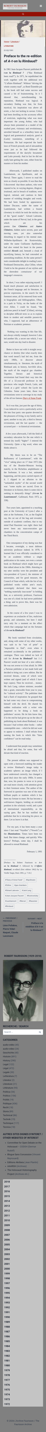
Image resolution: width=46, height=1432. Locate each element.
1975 (7, 1389)
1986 (7, 1336)
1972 (7, 1404)
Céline (8, 885)
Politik (6, 1099)
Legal (5, 1064)
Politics (6, 1095)
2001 (7, 1263)
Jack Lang (26, 890)
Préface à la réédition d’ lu (34, 924)
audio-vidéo (8, 1044)
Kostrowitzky (32, 896)
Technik (7, 1119)
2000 (7, 1268)
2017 (7, 1186)
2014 (7, 1201)
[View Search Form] (23, 14)
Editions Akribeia (15, 1162)
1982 (7, 1355)
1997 (7, 1283)
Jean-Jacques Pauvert (14, 896)
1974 (7, 1394)
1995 (7, 1292)
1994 (7, 1297)
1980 (7, 1365)
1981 (7, 1360)
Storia (6, 1111)
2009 (7, 1225)
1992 (7, 1307)
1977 (7, 1380)
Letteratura (8, 1076)
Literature (9, 46)
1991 (7, 1312)
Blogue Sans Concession (19, 1154)
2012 (7, 1210)
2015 (7, 1196)
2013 (7, 1205)
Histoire (7, 1056)
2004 (7, 1249)
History (6, 1060)
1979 (7, 1370)
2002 (7, 1259)
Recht (6, 1107)
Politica (6, 1092)
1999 (7, 1273)
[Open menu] (41, 6)
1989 (7, 1322)
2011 (7, 1215)
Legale (6, 1072)
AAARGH (11, 1166)
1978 (7, 1375)
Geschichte (8, 1052)
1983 (7, 1351)
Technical (7, 1115)
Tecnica (7, 1127)
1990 (7, 1317)
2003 (7, 1254)
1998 (7, 1278)
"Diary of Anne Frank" (14, 880)
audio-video (8, 1048)
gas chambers (20, 885)
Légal (5, 1068)
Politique (7, 1103)
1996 (7, 1288)
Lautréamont (10, 901)
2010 (7, 1220)
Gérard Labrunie (12, 890)
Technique (8, 1123)
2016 (7, 1191)
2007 (7, 1234)
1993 (7, 1302)
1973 (7, 1399)
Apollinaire (30, 880)
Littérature (8, 1088)
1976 (7, 1384)
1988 (7, 1326)
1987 (7, 1331)
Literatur (7, 1080)
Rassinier (33, 901)
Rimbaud (9, 906)
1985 (7, 1341)
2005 (7, 1244)
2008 (7, 1230)
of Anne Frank (32, 398)
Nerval (23, 901)
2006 (7, 1239)
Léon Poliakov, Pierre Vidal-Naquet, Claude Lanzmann (12, 927)
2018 (7, 1181)
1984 (7, 1346)
